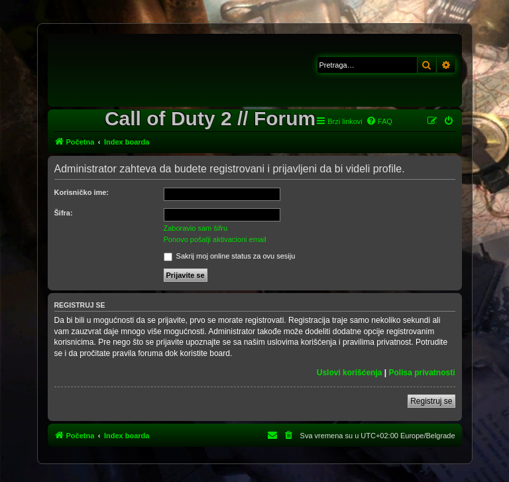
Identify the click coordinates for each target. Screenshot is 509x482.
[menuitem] (379, 121)
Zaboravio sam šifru (196, 228)
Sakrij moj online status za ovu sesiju (230, 256)
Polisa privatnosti (421, 372)
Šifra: (63, 213)
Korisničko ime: (81, 192)
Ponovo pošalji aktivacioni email (215, 239)
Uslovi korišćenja (349, 372)
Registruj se (431, 401)
